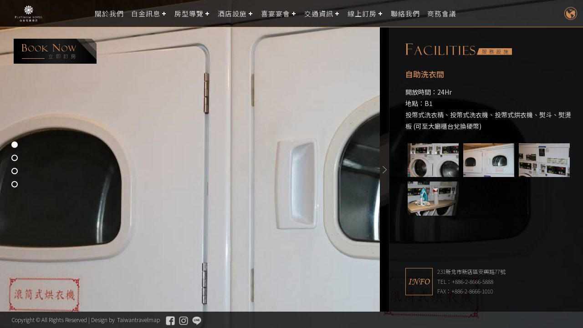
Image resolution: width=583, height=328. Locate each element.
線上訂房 (362, 13)
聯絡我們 (405, 13)
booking (55, 51)
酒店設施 (232, 13)
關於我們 (109, 13)
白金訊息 (145, 13)
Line (196, 320)
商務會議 (441, 13)
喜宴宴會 (275, 13)
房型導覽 (189, 13)
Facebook (170, 320)
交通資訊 (318, 13)
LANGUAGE (570, 13)
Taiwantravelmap (138, 319)
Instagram (183, 320)
